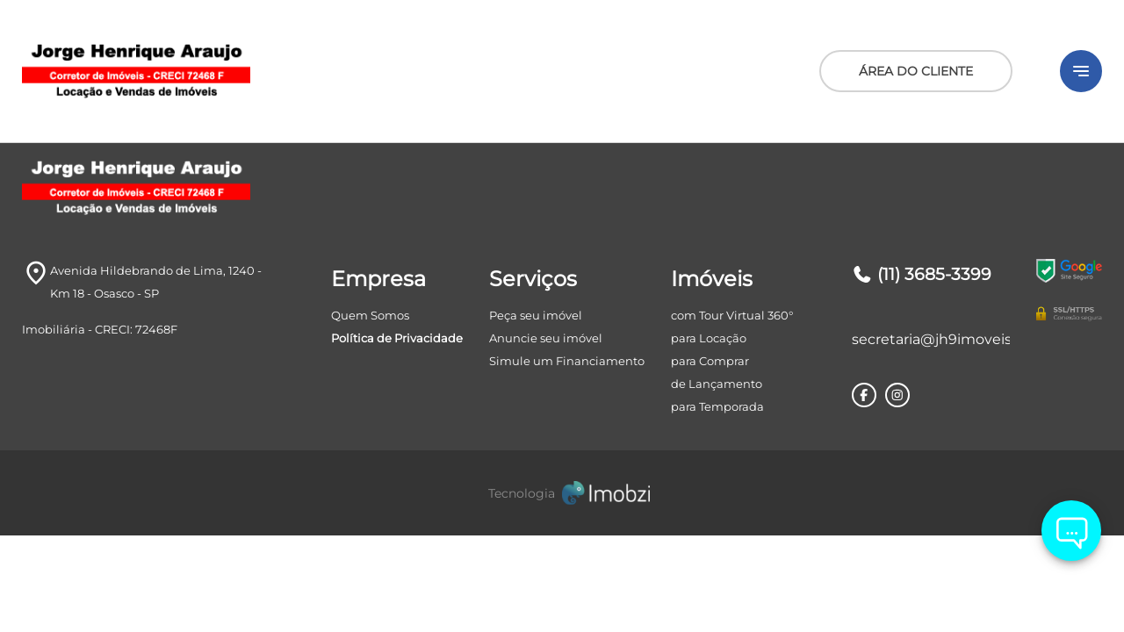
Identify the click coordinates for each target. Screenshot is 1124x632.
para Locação (708, 338)
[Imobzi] (562, 492)
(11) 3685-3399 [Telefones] (921, 274)
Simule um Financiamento (567, 361)
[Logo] (202, 71)
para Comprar (710, 361)
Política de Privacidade (397, 338)
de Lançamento (716, 384)
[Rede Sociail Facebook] (864, 395)
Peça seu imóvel (535, 315)
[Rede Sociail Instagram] (897, 395)
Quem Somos (370, 315)
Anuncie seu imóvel (545, 338)
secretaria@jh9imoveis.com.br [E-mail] (931, 339)
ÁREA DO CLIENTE (916, 71)
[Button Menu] (1081, 71)
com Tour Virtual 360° (732, 315)
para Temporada (717, 406)
